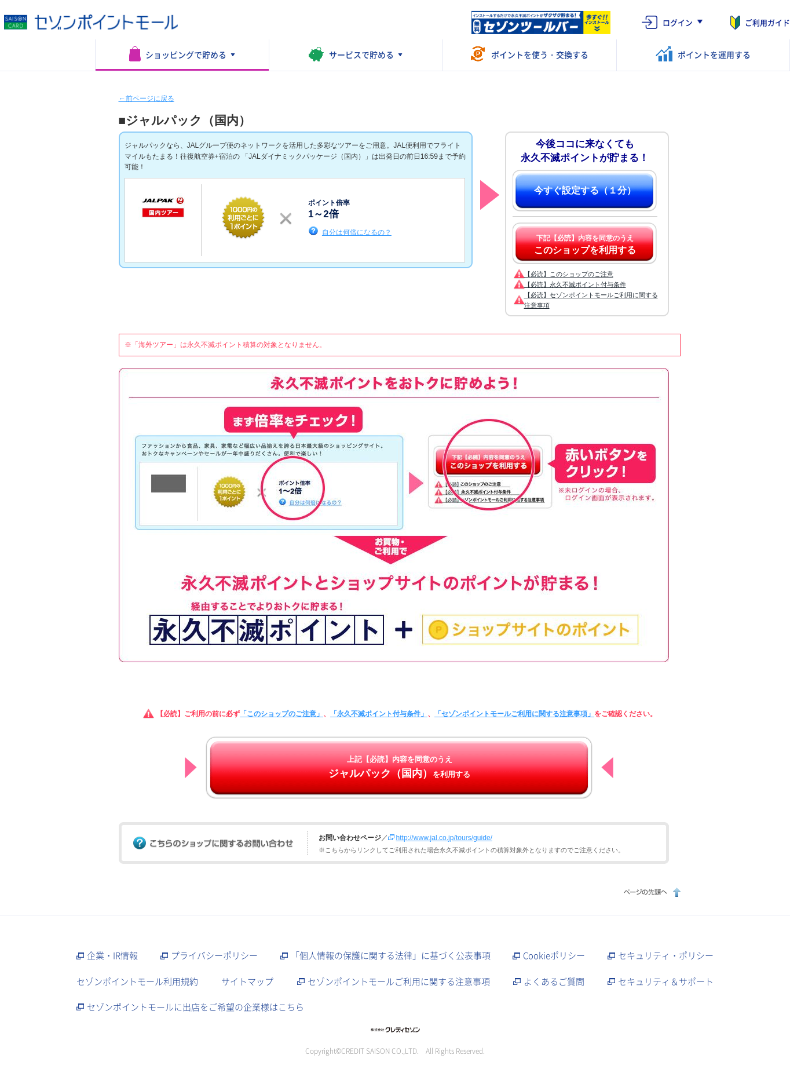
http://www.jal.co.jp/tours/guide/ (444, 838)
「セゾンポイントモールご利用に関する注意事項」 (514, 714)
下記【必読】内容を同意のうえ (585, 244)
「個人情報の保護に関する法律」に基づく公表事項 (391, 955)
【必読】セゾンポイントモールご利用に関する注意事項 (591, 300)
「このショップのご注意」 (281, 714)
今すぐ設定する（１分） (585, 190)
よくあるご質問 (554, 981)
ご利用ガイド (767, 22)
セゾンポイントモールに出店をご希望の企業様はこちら (195, 1007)
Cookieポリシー (554, 955)
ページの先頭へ (651, 892)
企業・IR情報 (112, 955)
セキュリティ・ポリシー (666, 955)
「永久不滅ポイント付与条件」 (378, 714)
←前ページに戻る (146, 98)
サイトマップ (247, 981)
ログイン (678, 22)
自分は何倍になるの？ (357, 232)
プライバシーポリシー (214, 955)
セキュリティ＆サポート (666, 981)
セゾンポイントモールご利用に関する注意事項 (399, 981)
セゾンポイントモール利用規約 (137, 981)
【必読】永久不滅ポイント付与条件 (575, 284)
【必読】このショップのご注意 (568, 274)
